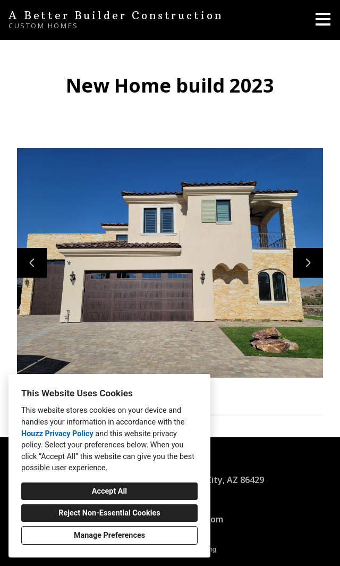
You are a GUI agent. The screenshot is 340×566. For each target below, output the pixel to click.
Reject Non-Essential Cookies (109, 513)
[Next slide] (308, 263)
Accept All (109, 491)
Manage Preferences (109, 535)
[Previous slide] (32, 263)
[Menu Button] (323, 19)
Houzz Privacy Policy (57, 433)
